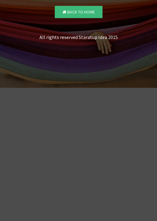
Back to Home (78, 12)
